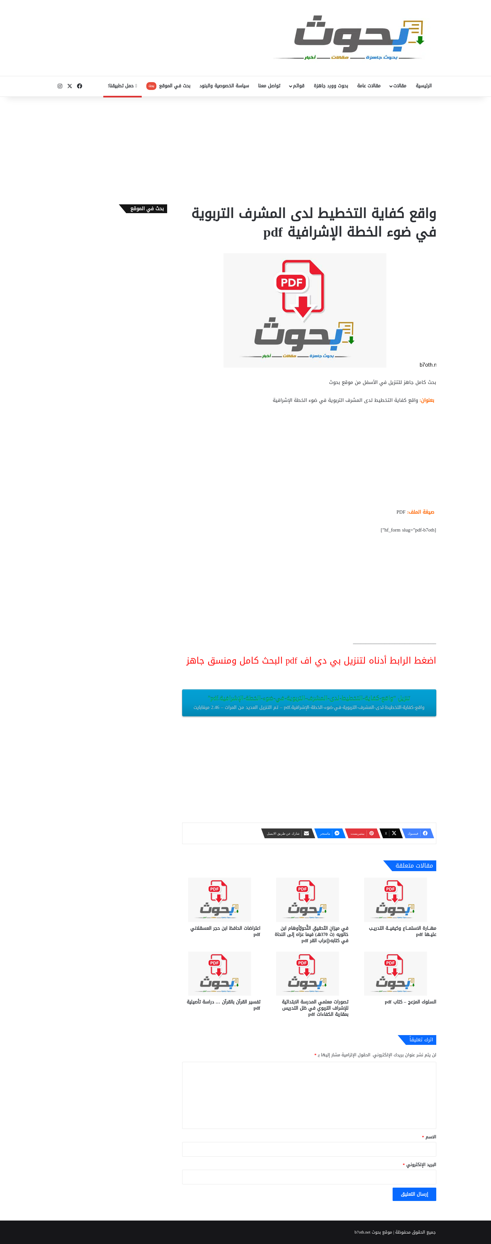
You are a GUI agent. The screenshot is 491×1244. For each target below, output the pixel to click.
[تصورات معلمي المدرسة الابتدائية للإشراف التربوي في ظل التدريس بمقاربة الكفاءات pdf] (309, 974)
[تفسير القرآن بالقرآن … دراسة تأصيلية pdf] (221, 974)
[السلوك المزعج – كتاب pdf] (397, 974)
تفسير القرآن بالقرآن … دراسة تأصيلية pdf (223, 1005)
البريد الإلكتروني (419, 1165)
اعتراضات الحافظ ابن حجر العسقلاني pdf (225, 931)
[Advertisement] (245, 149)
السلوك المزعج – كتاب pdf (410, 1002)
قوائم (298, 85)
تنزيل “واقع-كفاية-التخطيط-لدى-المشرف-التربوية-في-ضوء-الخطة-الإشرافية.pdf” (309, 702)
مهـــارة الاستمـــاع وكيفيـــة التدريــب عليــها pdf (402, 931)
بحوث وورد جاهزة (331, 85)
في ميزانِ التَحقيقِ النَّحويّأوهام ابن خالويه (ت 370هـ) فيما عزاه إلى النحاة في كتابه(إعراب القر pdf (311, 934)
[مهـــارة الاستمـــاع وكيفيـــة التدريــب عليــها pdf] (397, 900)
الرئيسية (424, 85)
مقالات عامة (369, 85)
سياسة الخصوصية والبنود (224, 85)
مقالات (399, 85)
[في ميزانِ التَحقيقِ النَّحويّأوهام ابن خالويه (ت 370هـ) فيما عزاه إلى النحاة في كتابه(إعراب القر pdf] (309, 900)
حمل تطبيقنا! (122, 85)
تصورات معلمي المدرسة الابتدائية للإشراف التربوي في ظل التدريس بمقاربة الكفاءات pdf (315, 1008)
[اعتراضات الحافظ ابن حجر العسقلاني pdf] (221, 900)
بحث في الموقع (168, 85)
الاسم (429, 1137)
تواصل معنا (269, 85)
